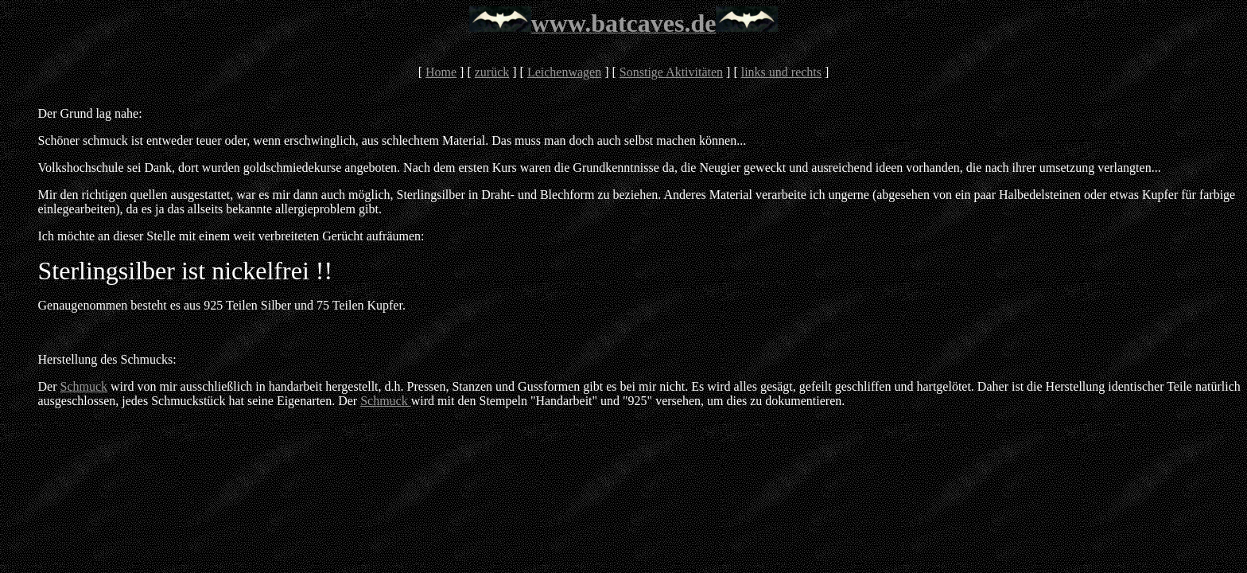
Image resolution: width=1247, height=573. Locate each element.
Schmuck (84, 386)
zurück (492, 72)
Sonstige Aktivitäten (671, 72)
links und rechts (781, 72)
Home (440, 72)
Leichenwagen (564, 72)
